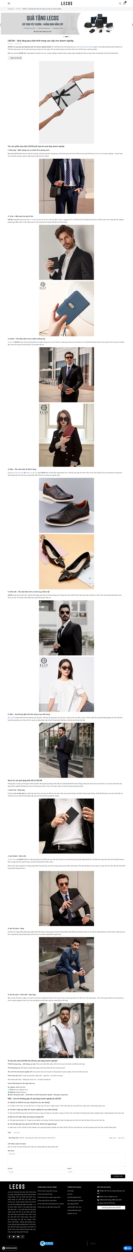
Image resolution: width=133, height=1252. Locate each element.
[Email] (96, 1172)
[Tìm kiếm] (120, 3)
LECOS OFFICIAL (109, 1203)
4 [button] (67, 36)
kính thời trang (34, 595)
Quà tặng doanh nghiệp (75, 1200)
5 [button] (68, 36)
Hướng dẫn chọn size (74, 1207)
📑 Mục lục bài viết (15, 58)
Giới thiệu (70, 1191)
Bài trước (113, 1138)
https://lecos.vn (21, 1092)
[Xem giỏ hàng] (124, 3)
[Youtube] (18, 1236)
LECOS (92, 1244)
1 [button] (64, 36)
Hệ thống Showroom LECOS (111, 1207)
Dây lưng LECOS (13, 154)
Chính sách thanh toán (45, 1194)
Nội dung (11, 1150)
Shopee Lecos (72, 1213)
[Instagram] (22, 1236)
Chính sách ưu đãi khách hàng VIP (49, 1207)
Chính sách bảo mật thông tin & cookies (51, 1204)
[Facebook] (9, 1236)
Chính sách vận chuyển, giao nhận (49, 1197)
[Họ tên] (37, 1172)
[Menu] (9, 3)
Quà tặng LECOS (73, 1204)
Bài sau (121, 1138)
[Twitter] (13, 1236)
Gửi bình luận (118, 1176)
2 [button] (65, 36)
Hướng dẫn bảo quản (74, 1210)
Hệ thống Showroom (74, 1197)
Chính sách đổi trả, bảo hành (47, 1200)
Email (69, 1168)
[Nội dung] (66, 1159)
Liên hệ (69, 1194)
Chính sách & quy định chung (47, 1191)
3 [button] (66, 36)
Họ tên (10, 1168)
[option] (66, 24)
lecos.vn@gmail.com (110, 1197)
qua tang (17, 1132)
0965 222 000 (117, 1200)
